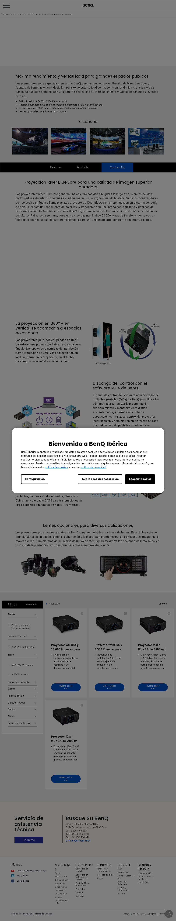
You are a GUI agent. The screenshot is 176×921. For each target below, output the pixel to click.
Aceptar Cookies (140, 479)
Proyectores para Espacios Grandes (21, 627)
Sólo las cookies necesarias (100, 479)
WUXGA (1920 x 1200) (23, 647)
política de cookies (56, 467)
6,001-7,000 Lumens (22, 665)
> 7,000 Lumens (20, 674)
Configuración (35, 479)
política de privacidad (93, 467)
